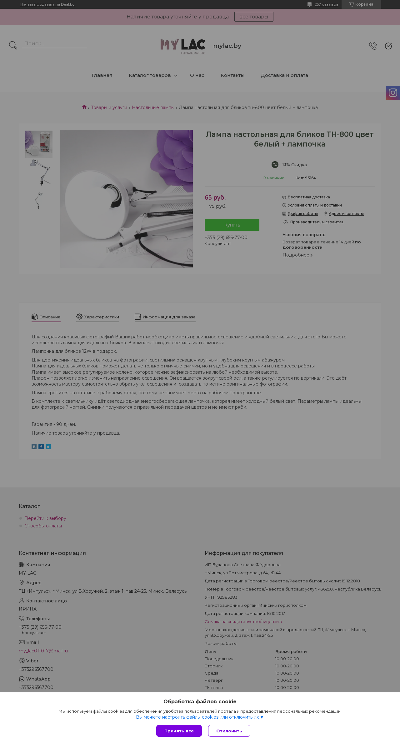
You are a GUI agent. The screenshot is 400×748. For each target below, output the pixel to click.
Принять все (179, 730)
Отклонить (229, 730)
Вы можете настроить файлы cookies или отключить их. (198, 717)
